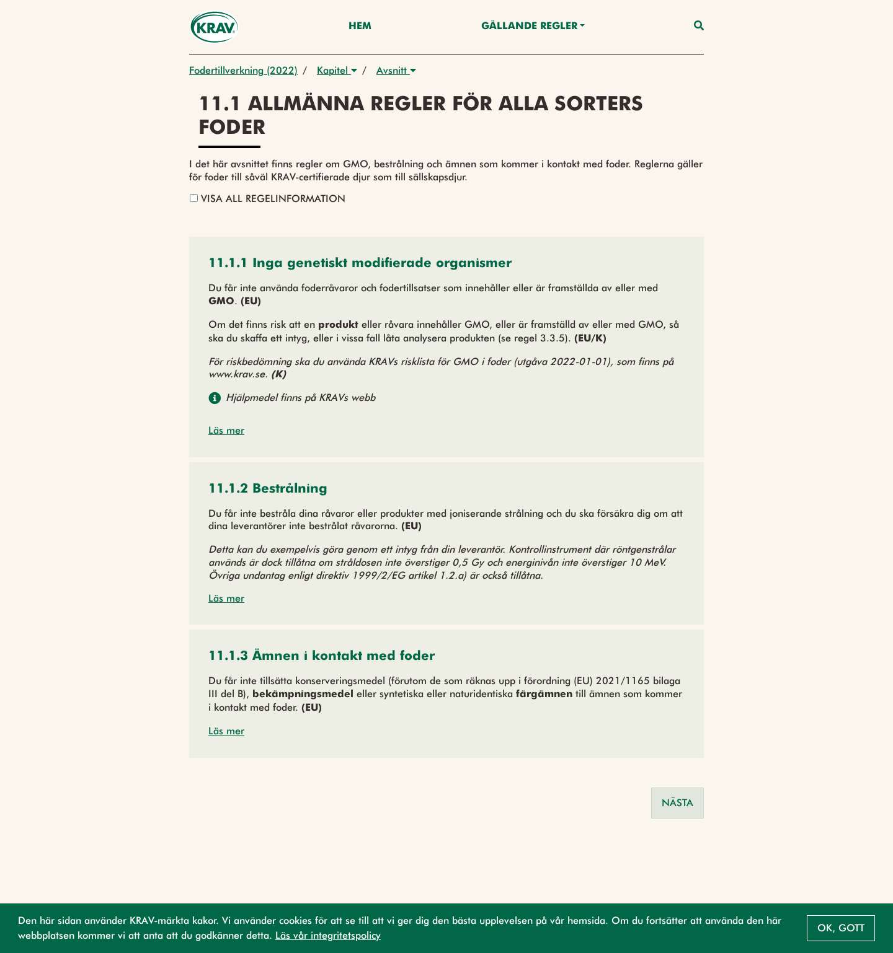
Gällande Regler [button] (529, 27)
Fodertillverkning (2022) (243, 70)
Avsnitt (396, 70)
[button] (360, 264)
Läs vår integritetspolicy (328, 935)
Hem (360, 27)
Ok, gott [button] (840, 928)
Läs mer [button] (226, 430)
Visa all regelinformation (267, 198)
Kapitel (337, 70)
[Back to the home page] (214, 27)
